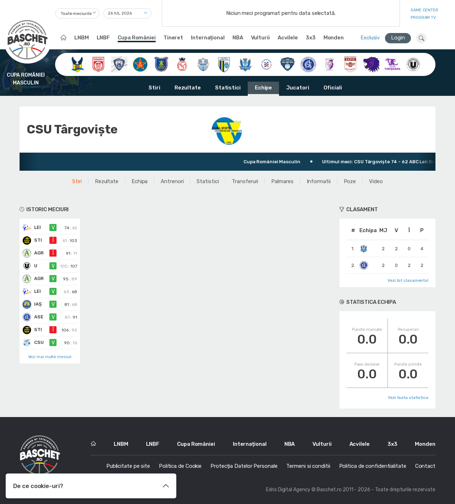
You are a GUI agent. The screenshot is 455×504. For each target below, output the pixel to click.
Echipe (263, 87)
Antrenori (172, 181)
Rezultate (188, 87)
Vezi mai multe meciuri (50, 357)
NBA (237, 37)
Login (398, 37)
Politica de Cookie (180, 466)
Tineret (173, 37)
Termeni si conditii (308, 466)
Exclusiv (370, 37)
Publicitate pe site (128, 466)
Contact (425, 466)
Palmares (282, 181)
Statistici (228, 87)
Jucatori (297, 87)
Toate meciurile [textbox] (76, 13)
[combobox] (77, 13)
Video (376, 181)
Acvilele (288, 37)
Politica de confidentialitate (372, 466)
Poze (350, 181)
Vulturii (260, 37)
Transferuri (245, 181)
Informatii (319, 181)
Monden (333, 37)
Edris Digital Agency (288, 490)
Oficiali (332, 87)
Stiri (154, 87)
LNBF (103, 37)
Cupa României (137, 37)
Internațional (208, 37)
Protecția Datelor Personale (243, 466)
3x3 (311, 37)
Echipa (140, 181)
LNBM (81, 37)
